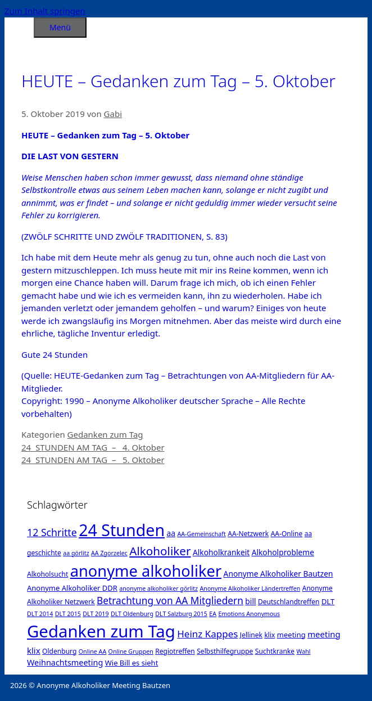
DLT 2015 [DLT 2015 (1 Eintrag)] (68, 614)
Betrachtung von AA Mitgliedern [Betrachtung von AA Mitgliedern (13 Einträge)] (170, 600)
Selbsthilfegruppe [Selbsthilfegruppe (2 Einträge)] (225, 651)
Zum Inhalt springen (44, 10)
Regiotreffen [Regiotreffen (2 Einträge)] (175, 651)
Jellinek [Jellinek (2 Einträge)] (251, 635)
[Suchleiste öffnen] (19, 25)
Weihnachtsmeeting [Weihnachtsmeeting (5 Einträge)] (65, 662)
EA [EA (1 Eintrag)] (212, 614)
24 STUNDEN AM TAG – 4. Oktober (93, 447)
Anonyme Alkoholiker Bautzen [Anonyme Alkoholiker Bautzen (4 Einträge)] (278, 573)
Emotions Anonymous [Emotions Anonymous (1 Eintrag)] (249, 614)
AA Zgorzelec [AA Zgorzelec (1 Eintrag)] (109, 553)
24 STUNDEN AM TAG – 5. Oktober (93, 459)
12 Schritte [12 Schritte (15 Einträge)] (52, 532)
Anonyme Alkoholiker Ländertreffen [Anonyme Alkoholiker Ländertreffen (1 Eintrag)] (250, 588)
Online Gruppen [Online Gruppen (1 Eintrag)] (130, 651)
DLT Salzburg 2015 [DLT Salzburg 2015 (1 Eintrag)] (181, 614)
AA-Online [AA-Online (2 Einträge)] (287, 533)
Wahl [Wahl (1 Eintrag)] (304, 651)
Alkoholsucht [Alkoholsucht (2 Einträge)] (47, 574)
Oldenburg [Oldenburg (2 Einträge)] (59, 651)
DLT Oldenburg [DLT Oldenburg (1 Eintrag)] (132, 614)
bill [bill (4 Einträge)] (250, 601)
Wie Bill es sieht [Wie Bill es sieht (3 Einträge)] (131, 663)
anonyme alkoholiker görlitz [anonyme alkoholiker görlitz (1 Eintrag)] (158, 588)
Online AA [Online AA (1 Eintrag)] (92, 651)
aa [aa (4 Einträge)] (171, 533)
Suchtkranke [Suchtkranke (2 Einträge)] (274, 651)
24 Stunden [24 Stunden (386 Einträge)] (122, 530)
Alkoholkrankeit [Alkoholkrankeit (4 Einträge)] (221, 552)
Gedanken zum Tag (105, 434)
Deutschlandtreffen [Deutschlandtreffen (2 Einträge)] (289, 601)
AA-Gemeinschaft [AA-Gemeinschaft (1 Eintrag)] (201, 534)
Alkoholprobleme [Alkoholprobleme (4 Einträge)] (283, 552)
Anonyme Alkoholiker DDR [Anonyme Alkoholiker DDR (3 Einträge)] (72, 588)
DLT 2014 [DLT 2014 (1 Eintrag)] (40, 614)
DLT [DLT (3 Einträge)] (327, 601)
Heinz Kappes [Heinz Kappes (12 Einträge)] (207, 633)
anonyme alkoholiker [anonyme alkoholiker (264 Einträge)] (146, 570)
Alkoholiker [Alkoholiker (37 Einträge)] (159, 551)
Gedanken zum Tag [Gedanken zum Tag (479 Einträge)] (101, 631)
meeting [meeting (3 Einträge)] (291, 635)
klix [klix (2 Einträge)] (269, 635)
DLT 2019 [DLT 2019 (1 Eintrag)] (95, 614)
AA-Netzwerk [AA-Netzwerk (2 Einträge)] (248, 533)
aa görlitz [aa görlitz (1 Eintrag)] (76, 553)
